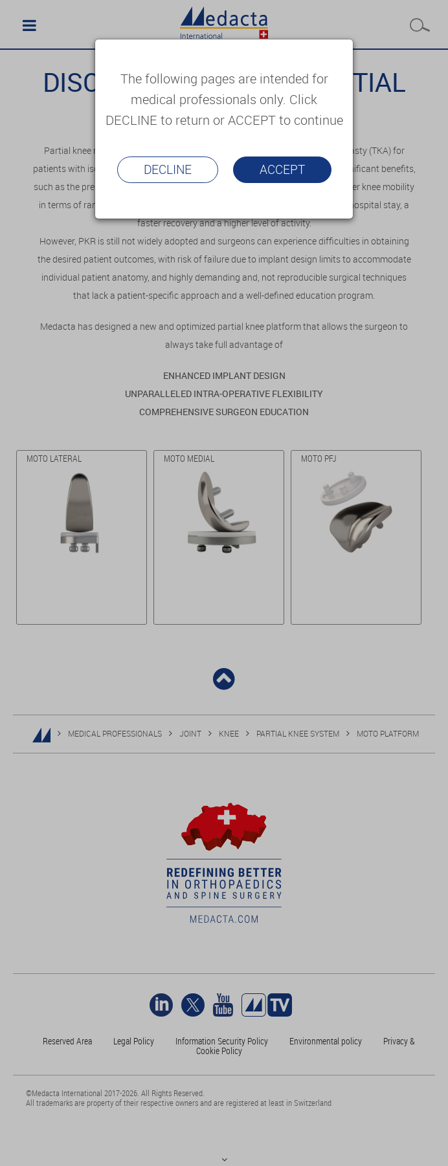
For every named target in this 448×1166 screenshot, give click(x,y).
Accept (282, 169)
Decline (168, 169)
